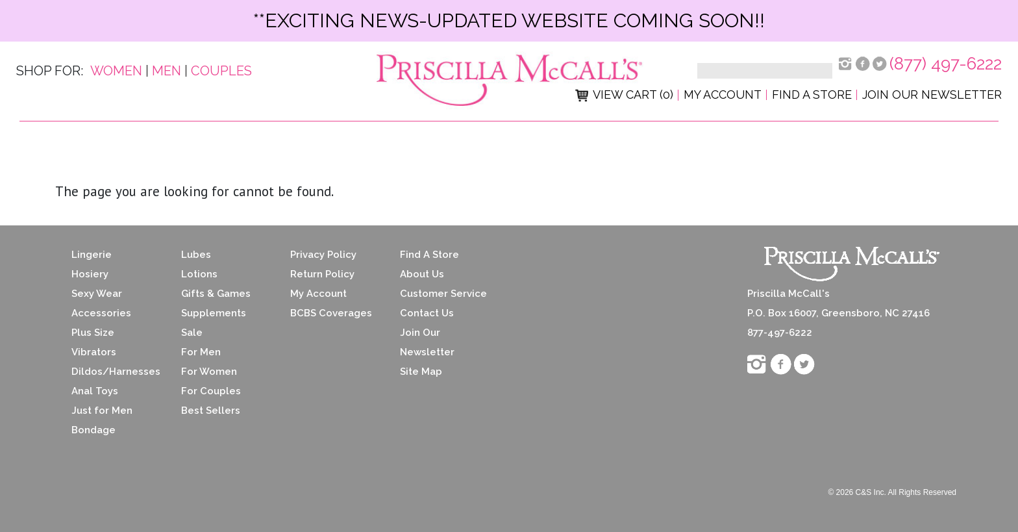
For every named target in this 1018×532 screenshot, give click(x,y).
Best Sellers (210, 410)
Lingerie (91, 254)
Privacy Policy (323, 254)
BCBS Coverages (331, 313)
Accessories (101, 313)
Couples (221, 71)
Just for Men (101, 410)
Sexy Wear (96, 293)
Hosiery (89, 274)
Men (166, 71)
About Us (422, 274)
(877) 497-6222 (945, 63)
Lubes (196, 254)
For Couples (211, 391)
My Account (723, 94)
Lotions (199, 274)
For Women (209, 371)
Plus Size (92, 332)
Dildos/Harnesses (115, 371)
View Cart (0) (624, 94)
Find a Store (812, 94)
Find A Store (429, 254)
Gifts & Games (216, 293)
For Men (201, 352)
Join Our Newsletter (932, 94)
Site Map (421, 371)
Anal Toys (94, 391)
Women (116, 71)
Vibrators (93, 352)
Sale (192, 332)
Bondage (93, 430)
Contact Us (427, 313)
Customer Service (443, 293)
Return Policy (322, 274)
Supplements (213, 313)
